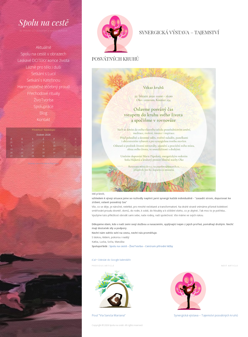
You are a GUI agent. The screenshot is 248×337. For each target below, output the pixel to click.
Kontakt (43, 119)
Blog (43, 113)
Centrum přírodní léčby (159, 246)
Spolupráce (43, 106)
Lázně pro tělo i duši (43, 67)
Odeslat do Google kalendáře (114, 259)
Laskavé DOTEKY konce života (43, 60)
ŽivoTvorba (43, 100)
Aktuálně (43, 47)
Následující (49, 130)
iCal (94, 259)
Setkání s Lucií (43, 73)
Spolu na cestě (44, 22)
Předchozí (37, 130)
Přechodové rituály (43, 93)
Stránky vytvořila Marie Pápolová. (43, 163)
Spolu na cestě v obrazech (43, 54)
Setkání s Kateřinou (43, 80)
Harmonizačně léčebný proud (44, 86)
